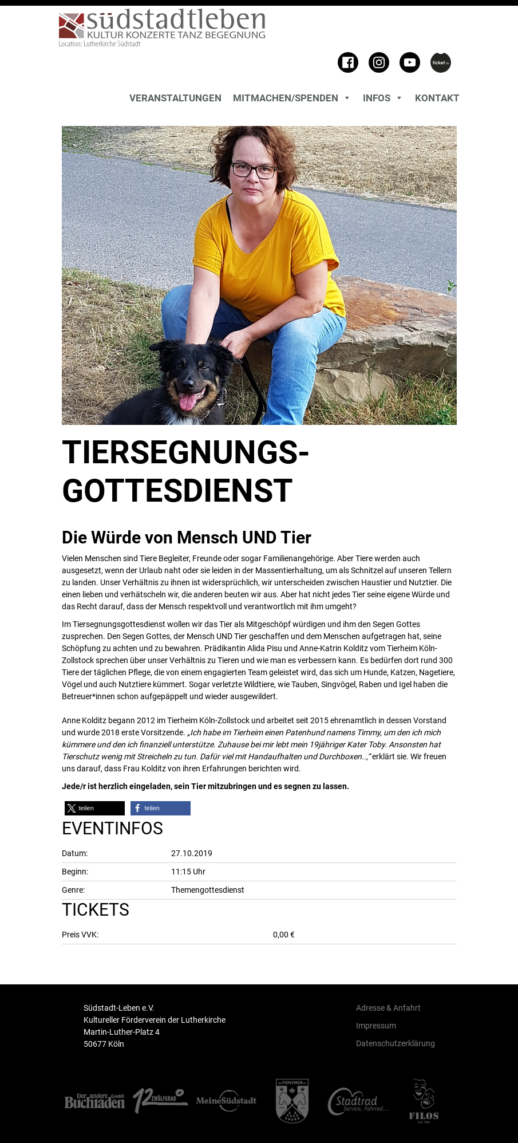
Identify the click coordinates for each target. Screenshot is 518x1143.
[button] (95, 808)
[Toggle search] (62, 101)
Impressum (376, 1025)
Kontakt (437, 98)
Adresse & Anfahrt (388, 1007)
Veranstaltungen (175, 98)
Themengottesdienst (207, 889)
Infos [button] (383, 98)
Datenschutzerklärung (395, 1043)
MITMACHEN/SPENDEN (292, 98)
